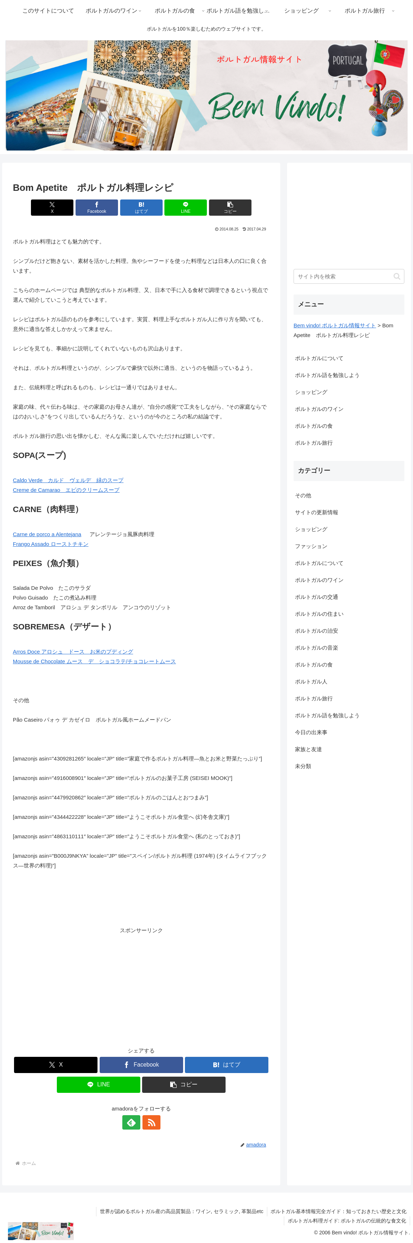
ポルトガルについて (319, 358)
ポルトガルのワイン (319, 409)
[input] (349, 276)
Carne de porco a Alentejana (47, 534)
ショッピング (311, 392)
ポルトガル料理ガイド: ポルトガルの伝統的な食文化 (346, 1221)
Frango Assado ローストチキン (50, 544)
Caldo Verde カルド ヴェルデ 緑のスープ (68, 480)
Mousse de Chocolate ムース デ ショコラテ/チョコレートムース (94, 661)
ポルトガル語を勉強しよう (327, 375)
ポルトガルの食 (314, 426)
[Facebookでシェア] (98, 207)
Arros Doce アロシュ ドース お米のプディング (73, 652)
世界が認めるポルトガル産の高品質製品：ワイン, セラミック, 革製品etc (181, 1211)
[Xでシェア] (55, 207)
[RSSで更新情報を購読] (149, 1122)
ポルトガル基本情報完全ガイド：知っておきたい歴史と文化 (339, 1211)
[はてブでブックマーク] (141, 207)
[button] (227, 207)
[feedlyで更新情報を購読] (133, 1122)
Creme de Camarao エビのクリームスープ (66, 490)
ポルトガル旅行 (314, 443)
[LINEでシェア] (184, 207)
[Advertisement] (141, 985)
